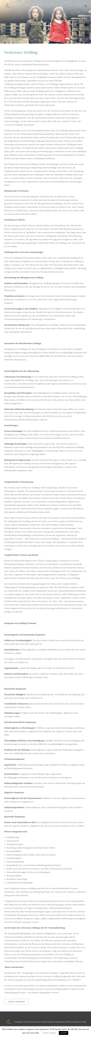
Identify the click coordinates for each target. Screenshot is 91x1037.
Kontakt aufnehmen (16, 1002)
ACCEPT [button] (63, 1033)
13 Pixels (68, 1022)
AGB (84, 1022)
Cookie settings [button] (49, 1033)
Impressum (76, 1022)
